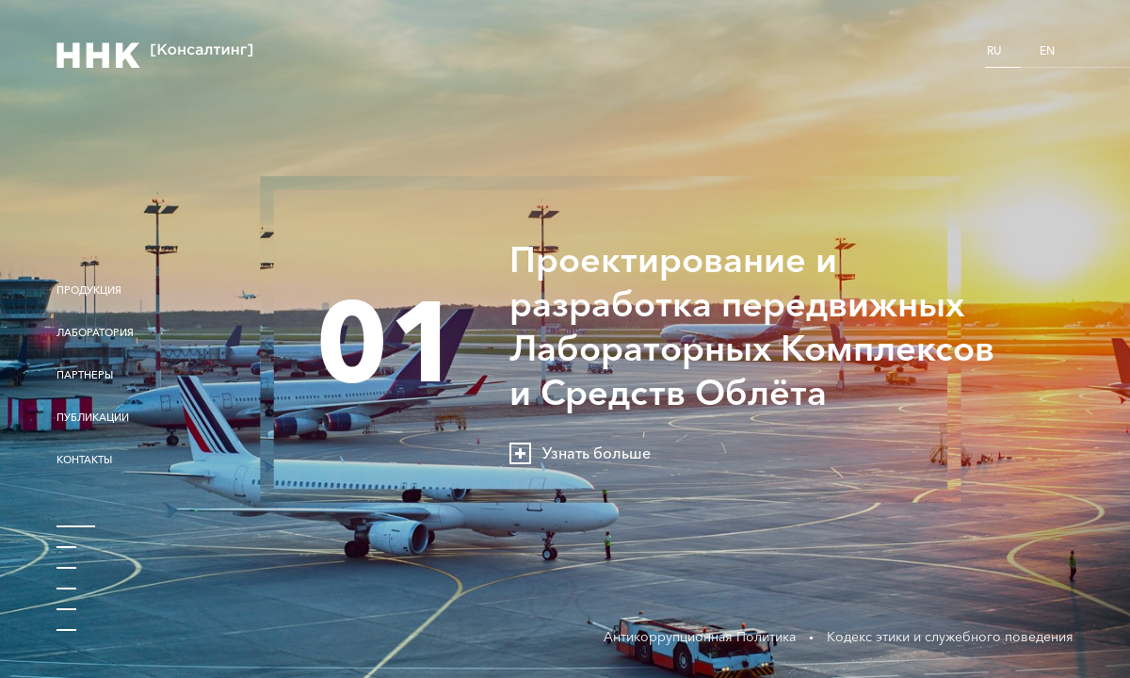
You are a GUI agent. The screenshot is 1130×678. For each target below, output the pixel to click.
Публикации (92, 418)
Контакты (84, 460)
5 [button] (66, 605)
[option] (565, 339)
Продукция (88, 290)
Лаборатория (95, 333)
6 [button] (66, 626)
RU (994, 50)
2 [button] (66, 543)
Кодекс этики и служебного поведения (950, 636)
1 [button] (75, 522)
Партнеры (84, 375)
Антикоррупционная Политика (700, 636)
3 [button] (66, 564)
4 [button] (66, 584)
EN (1047, 50)
